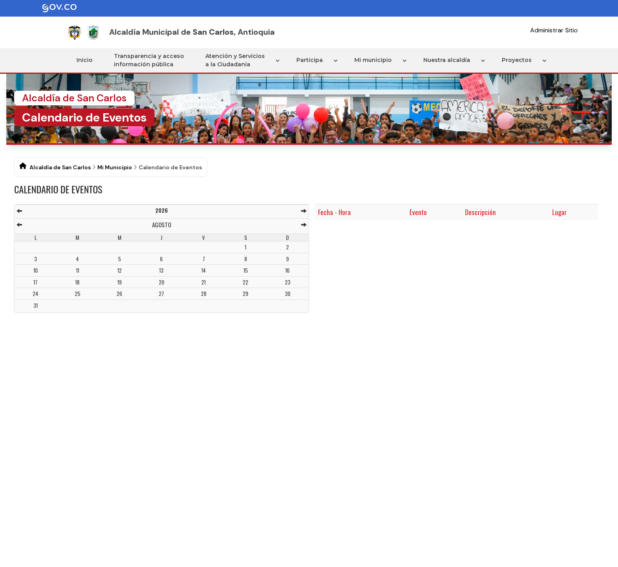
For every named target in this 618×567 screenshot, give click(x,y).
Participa (309, 60)
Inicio (84, 60)
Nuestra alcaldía (446, 60)
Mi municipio (373, 60)
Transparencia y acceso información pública (149, 60)
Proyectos (517, 60)
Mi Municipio (114, 167)
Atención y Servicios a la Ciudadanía (235, 60)
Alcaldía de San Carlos (60, 167)
